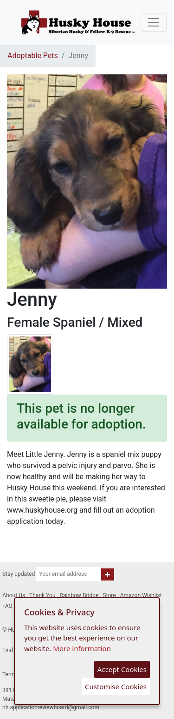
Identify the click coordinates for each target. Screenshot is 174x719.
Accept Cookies (122, 669)
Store (109, 595)
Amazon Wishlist (141, 595)
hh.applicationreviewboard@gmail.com (50, 707)
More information (82, 648)
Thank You (42, 595)
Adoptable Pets (32, 55)
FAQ (7, 606)
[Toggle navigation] (154, 22)
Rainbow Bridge (79, 595)
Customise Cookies (116, 686)
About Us (13, 595)
